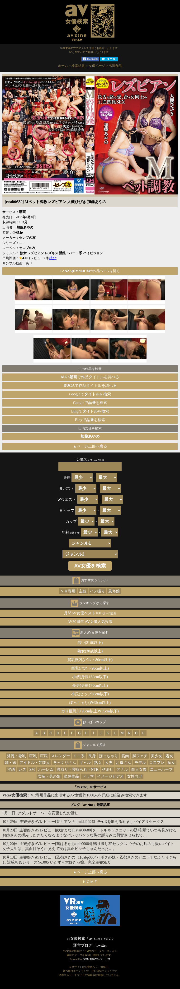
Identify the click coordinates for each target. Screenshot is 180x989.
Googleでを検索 (90, 394)
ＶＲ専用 (68, 591)
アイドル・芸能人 (34, 762)
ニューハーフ (161, 769)
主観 (82, 591)
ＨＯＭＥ (90, 882)
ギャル (85, 762)
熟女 (98, 762)
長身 (92, 756)
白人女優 (139, 769)
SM (32, 769)
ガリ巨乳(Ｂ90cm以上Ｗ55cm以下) (90, 711)
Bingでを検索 (90, 411)
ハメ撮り (97, 591)
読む (52, 258)
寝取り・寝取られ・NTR (78, 769)
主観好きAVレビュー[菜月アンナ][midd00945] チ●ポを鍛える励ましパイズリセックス (91, 822)
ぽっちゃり (108, 756)
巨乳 (33, 756)
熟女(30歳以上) (90, 651)
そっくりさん (64, 762)
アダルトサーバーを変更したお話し (48, 813)
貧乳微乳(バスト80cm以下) (90, 660)
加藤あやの (90, 436)
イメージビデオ (110, 776)
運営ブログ (82, 945)
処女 (169, 756)
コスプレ (156, 762)
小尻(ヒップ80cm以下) (90, 694)
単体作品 (71, 776)
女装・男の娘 (49, 776)
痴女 (171, 762)
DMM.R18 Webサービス (96, 959)
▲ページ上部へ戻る (90, 446)
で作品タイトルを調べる (90, 377)
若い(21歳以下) (90, 643)
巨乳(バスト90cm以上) (90, 668)
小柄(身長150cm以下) (90, 677)
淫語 (11, 769)
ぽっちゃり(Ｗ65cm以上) (90, 703)
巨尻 (44, 756)
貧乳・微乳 (16, 756)
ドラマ (88, 776)
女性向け (134, 776)
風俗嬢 (114, 591)
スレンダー (60, 756)
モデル (140, 762)
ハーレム (45, 769)
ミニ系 (79, 756)
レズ (22, 769)
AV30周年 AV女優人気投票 (90, 622)
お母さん (123, 762)
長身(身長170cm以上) (90, 685)
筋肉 (125, 756)
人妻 (109, 762)
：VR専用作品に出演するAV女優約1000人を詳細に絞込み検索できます (74, 795)
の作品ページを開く (90, 271)
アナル (122, 769)
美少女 (156, 756)
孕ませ (107, 769)
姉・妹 (10, 762)
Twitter (101, 945)
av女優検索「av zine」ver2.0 (89, 938)
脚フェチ (139, 756)
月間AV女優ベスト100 (90, 613)
